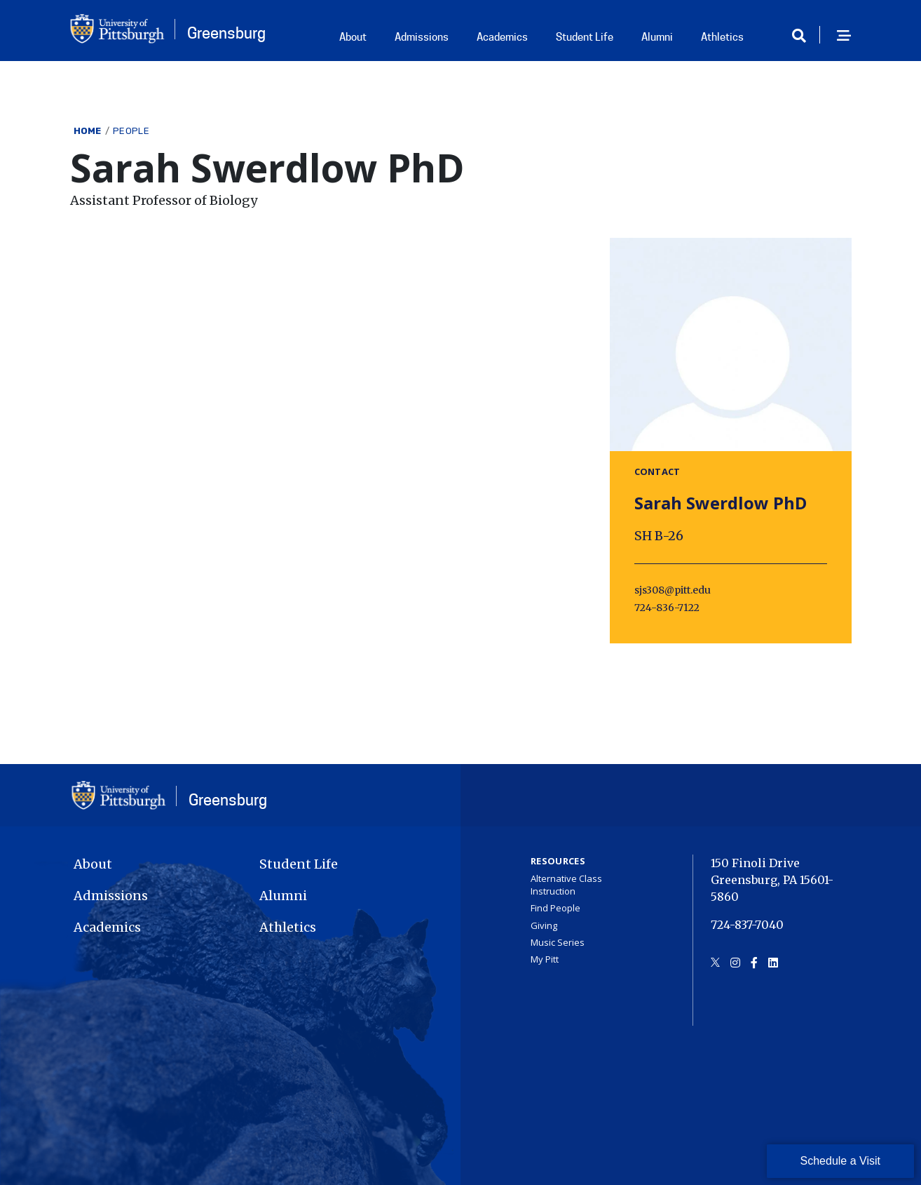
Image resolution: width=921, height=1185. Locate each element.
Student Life (584, 37)
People (131, 131)
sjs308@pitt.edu (672, 590)
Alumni (657, 37)
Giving (544, 925)
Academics (502, 37)
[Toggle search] (804, 36)
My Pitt (545, 959)
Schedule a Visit (840, 1161)
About (353, 37)
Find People (555, 908)
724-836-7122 (667, 607)
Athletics (722, 37)
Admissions (422, 37)
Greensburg (226, 33)
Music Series (558, 942)
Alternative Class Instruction (566, 884)
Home (88, 131)
